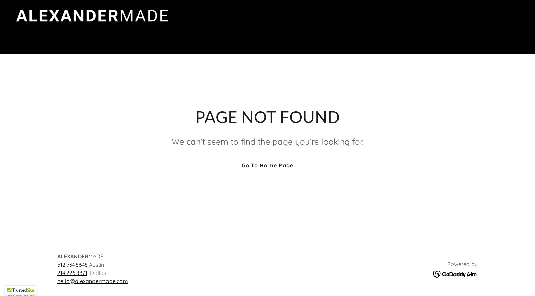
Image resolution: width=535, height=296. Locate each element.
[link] (124, 26)
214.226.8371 (72, 272)
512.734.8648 (72, 264)
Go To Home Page (267, 165)
